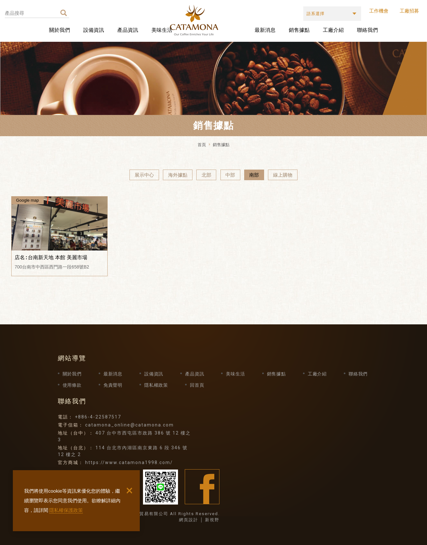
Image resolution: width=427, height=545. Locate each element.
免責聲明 (112, 385)
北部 (206, 175)
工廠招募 (409, 10)
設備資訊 (93, 30)
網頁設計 (188, 519)
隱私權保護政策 (66, 510)
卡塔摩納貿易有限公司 (215, 20)
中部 (230, 175)
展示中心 (144, 175)
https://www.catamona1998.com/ (129, 462)
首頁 (202, 144)
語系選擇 (316, 13)
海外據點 (177, 175)
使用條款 (72, 385)
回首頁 (197, 385)
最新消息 (264, 30)
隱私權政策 (156, 385)
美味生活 (161, 30)
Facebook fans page (202, 486)
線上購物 (282, 175)
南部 (254, 175)
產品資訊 (127, 30)
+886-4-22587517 (98, 416)
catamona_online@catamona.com (129, 424)
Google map (27, 200)
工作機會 (378, 10)
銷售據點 (299, 30)
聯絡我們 (367, 30)
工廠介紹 (333, 30)
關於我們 (59, 30)
